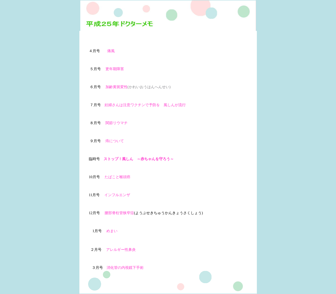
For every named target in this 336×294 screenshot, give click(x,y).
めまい (111, 231)
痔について (114, 141)
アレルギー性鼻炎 (121, 250)
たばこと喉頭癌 (117, 177)
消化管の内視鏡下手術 (125, 268)
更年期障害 (114, 69)
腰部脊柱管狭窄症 (117, 213)
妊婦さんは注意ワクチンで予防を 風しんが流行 (145, 105)
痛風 (111, 51)
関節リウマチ (116, 123)
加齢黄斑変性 (116, 87)
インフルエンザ (117, 195)
